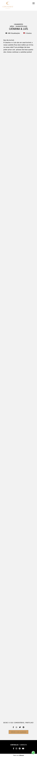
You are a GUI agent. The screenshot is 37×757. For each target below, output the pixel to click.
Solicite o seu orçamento (18, 732)
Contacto (23, 745)
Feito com (18, 755)
